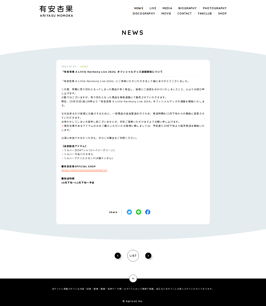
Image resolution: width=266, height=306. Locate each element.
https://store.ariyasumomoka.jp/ (84, 170)
